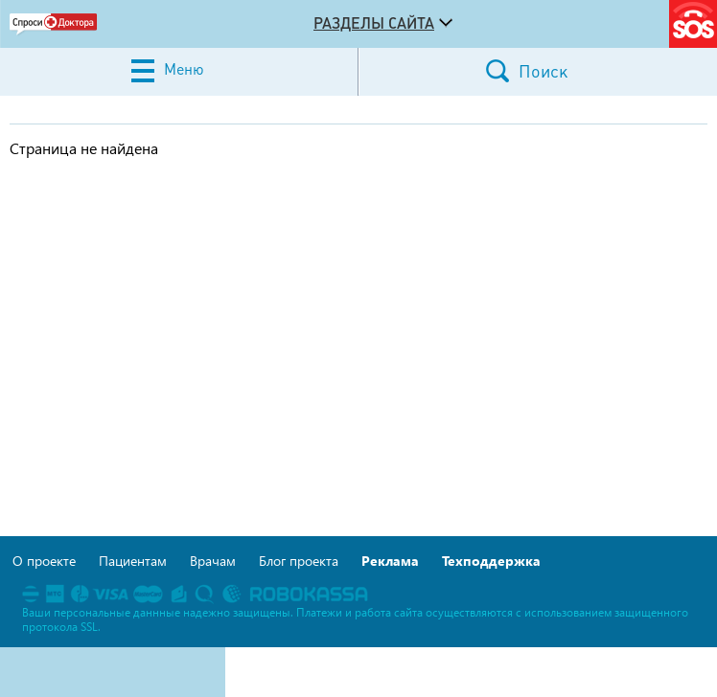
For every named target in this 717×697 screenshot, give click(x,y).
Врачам (213, 560)
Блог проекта (298, 560)
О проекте (44, 560)
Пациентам (133, 560)
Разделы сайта (373, 23)
